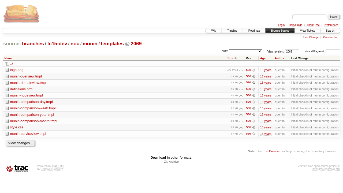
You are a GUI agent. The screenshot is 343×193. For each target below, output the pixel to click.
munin (90, 43)
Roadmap (254, 30)
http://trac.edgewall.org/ (326, 169)
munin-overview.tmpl (26, 76)
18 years (265, 70)
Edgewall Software (52, 169)
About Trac (313, 25)
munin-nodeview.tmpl (26, 96)
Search (330, 30)
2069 (136, 43)
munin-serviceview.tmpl (28, 134)
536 (248, 70)
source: (12, 43)
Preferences (331, 25)
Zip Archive (171, 162)
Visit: (225, 51)
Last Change (311, 37)
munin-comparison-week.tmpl (33, 108)
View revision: (275, 51)
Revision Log (330, 37)
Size (230, 58)
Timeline (232, 30)
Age (263, 58)
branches (33, 43)
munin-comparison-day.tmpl (31, 102)
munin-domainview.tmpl (28, 83)
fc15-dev (57, 43)
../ (11, 64)
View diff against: (322, 51)
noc (74, 43)
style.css (17, 128)
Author (279, 58)
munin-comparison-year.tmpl (32, 115)
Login (281, 25)
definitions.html (21, 89)
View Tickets (307, 30)
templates (112, 43)
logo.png (17, 70)
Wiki (213, 30)
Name (9, 58)
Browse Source (280, 30)
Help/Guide (295, 25)
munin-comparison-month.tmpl (33, 121)
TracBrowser (272, 151)
